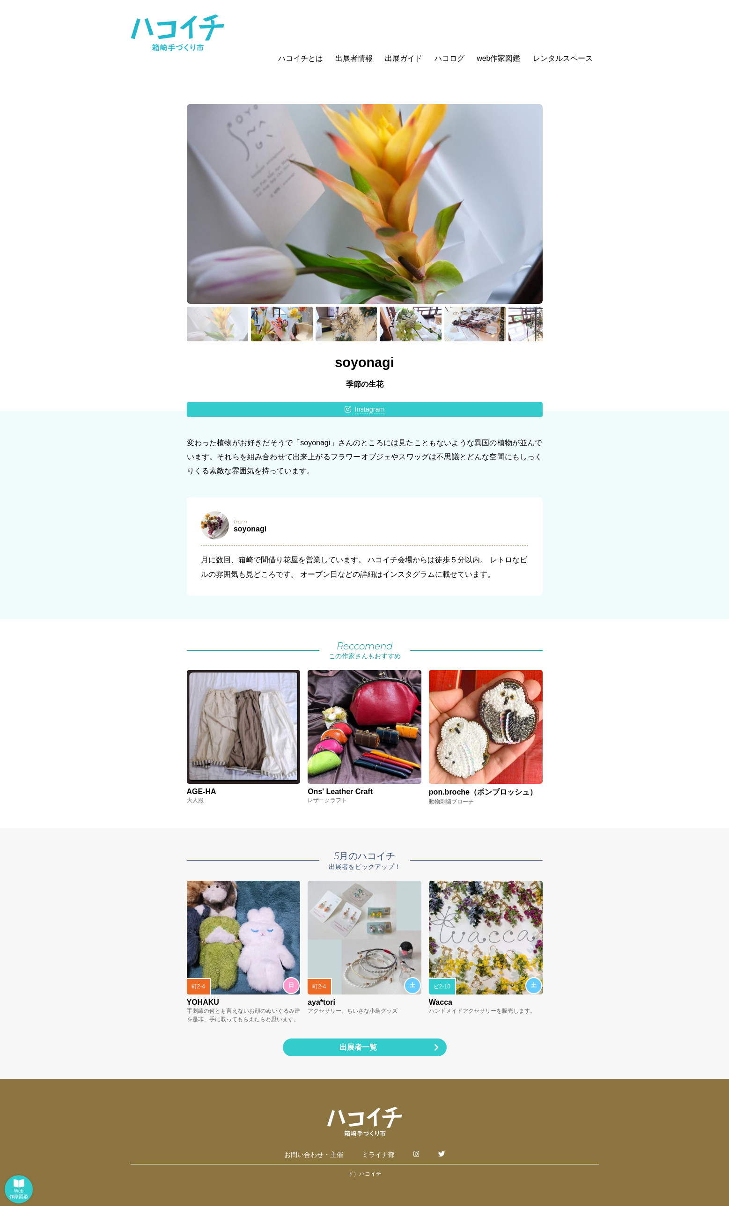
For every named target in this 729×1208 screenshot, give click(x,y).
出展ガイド (403, 58)
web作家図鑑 (498, 58)
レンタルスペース (563, 58)
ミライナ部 (378, 1156)
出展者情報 (354, 58)
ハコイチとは (300, 58)
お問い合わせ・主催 (313, 1156)
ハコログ (449, 58)
